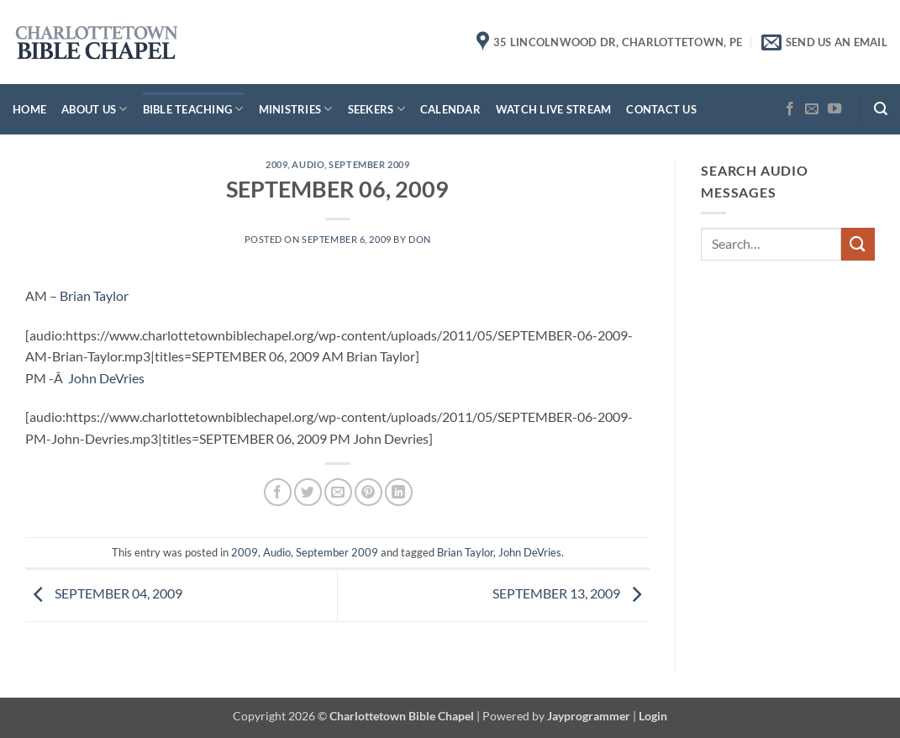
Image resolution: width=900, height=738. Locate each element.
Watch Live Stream (553, 109)
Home (29, 109)
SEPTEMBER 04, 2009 (103, 593)
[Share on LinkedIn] (399, 492)
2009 (276, 164)
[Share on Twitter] (308, 492)
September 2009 (369, 164)
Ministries (296, 109)
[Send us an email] (811, 109)
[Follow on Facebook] (790, 109)
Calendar (450, 109)
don (419, 239)
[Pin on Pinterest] (368, 492)
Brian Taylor (94, 295)
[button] (880, 108)
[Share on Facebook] (278, 492)
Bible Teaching (193, 109)
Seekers (376, 109)
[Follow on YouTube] (834, 109)
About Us (94, 109)
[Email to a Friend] (338, 492)
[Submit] (858, 244)
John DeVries (106, 378)
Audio (308, 164)
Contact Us (661, 109)
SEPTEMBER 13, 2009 (571, 593)
